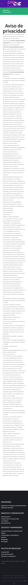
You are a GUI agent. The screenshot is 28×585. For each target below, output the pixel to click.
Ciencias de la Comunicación (10, 519)
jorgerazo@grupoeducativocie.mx (12, 477)
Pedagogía (4, 539)
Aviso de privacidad (7, 554)
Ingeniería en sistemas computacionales (13, 505)
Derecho (3, 537)
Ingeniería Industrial (7, 508)
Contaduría (4, 521)
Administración (5, 517)
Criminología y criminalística (10, 535)
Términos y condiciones (8, 556)
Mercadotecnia (5, 523)
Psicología (4, 541)
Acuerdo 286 (5, 552)
